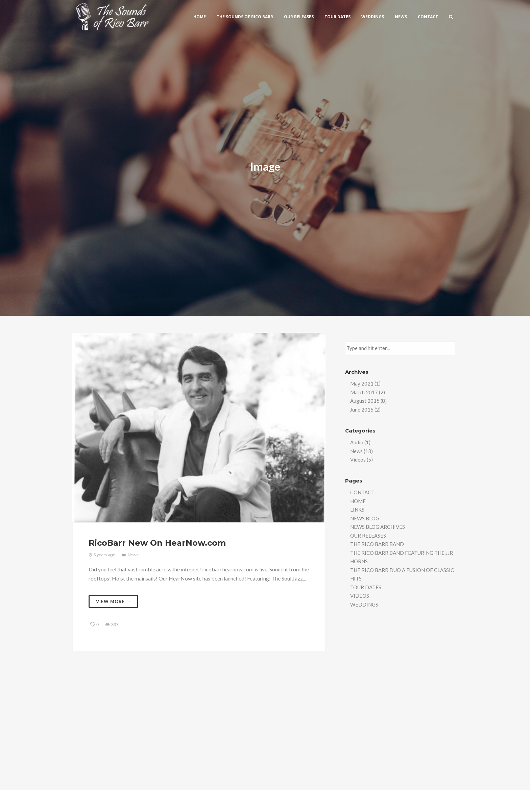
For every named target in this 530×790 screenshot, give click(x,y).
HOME (358, 501)
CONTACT (362, 492)
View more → (113, 601)
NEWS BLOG (364, 518)
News (133, 554)
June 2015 (362, 409)
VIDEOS (359, 596)
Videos (358, 459)
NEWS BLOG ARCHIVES (377, 527)
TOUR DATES (365, 587)
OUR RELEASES (368, 536)
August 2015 (365, 401)
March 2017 (364, 392)
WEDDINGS (364, 604)
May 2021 (362, 383)
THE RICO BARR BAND (377, 544)
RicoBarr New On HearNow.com (157, 543)
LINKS (357, 510)
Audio (356, 442)
